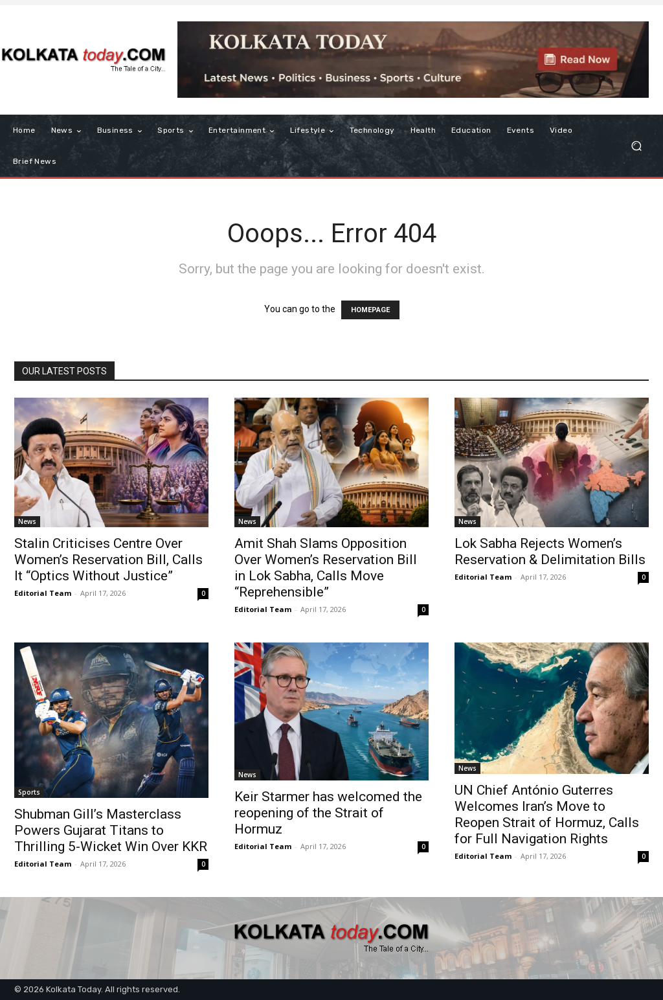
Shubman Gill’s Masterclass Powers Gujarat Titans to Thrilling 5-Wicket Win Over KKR (110, 830)
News (27, 521)
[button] (636, 146)
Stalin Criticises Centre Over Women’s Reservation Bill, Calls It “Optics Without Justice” (108, 560)
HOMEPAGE (370, 310)
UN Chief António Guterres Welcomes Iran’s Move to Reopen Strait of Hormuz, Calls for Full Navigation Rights (547, 814)
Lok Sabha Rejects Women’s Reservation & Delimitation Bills (550, 551)
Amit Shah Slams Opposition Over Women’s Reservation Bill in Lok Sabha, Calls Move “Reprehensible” (325, 568)
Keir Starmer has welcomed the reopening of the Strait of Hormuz (328, 813)
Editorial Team (42, 593)
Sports (29, 792)
